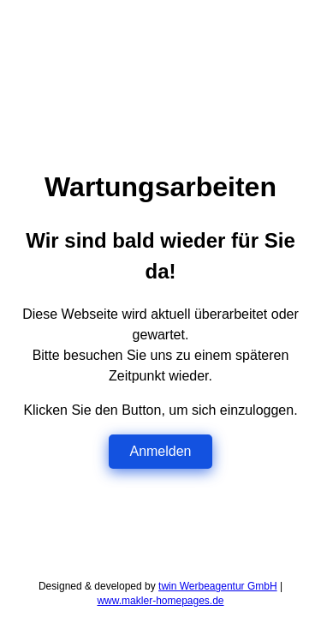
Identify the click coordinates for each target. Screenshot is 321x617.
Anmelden (160, 451)
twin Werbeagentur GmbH (217, 586)
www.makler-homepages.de (160, 601)
